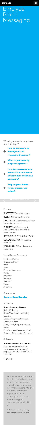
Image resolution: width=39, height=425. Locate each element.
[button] (36, 3)
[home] (6, 3)
